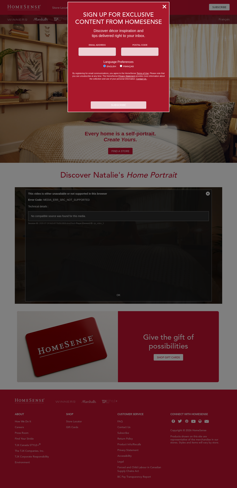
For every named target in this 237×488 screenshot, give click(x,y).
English (111, 66)
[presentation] (118, 91)
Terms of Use (143, 73)
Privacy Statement (126, 76)
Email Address (97, 44)
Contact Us (141, 79)
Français (128, 66)
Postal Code (139, 44)
